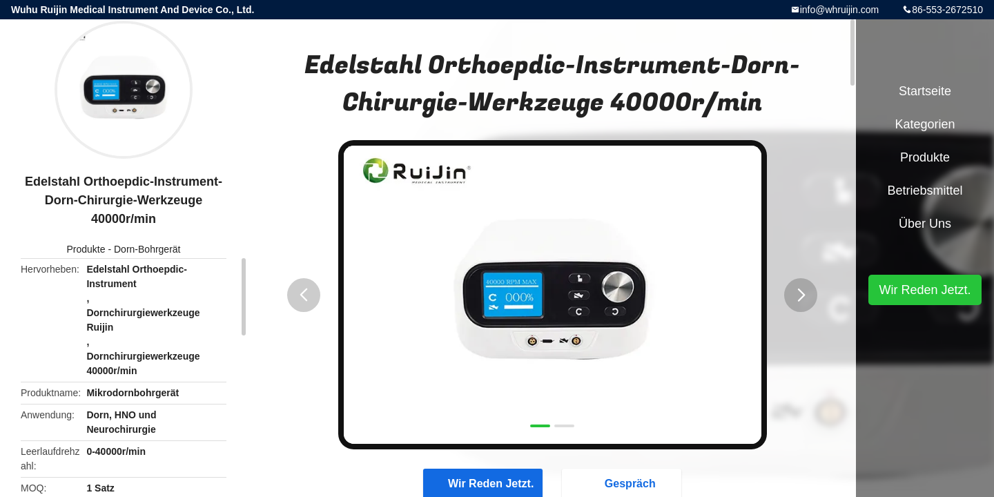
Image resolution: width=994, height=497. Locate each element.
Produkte (86, 249)
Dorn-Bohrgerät (147, 249)
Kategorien (925, 124)
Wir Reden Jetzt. (925, 290)
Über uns (925, 224)
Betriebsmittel (924, 190)
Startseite (925, 91)
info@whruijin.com (839, 9)
